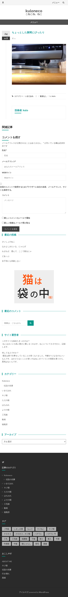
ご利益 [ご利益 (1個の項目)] (6, 529)
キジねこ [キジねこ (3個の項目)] (40, 529)
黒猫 (4, 578)
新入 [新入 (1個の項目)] (49, 539)
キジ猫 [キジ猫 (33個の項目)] (51, 529)
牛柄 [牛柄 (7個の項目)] (57, 539)
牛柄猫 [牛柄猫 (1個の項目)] (6, 544)
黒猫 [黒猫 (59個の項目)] (45, 544)
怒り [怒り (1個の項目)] (41, 539)
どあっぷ (5, 256)
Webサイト (7, 172)
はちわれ (5, 405)
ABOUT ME (7, 561)
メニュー (55, 2)
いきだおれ (29, 96)
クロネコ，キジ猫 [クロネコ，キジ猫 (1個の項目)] (22, 534)
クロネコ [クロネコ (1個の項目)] (7, 534)
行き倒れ (5, 573)
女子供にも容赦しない (11, 261)
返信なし (43, 96)
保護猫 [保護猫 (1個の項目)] (24, 539)
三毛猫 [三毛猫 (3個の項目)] (14, 539)
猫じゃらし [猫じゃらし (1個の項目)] (26, 544)
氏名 (4, 150)
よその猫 (5, 410)
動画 (4, 419)
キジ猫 (5, 395)
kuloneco (33, 11)
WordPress (44, 592)
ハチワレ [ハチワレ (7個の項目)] (38, 534)
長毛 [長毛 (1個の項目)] (37, 544)
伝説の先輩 (8, 385)
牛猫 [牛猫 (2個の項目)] (15, 544)
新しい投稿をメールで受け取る (17, 223)
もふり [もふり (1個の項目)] (30, 529)
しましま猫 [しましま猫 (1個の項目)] (18, 529)
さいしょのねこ (8, 242)
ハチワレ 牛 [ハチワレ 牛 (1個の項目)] (51, 534)
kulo (53, 96)
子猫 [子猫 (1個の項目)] (33, 539)
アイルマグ (23, 592)
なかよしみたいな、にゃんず (14, 246)
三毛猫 (5, 415)
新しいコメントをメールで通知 (17, 218)
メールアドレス (9, 161)
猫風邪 (5, 424)
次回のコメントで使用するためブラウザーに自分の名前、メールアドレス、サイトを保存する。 (33, 188)
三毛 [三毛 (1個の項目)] (5, 539)
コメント (5, 195)
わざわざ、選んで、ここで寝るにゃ (17, 251)
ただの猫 (5, 400)
